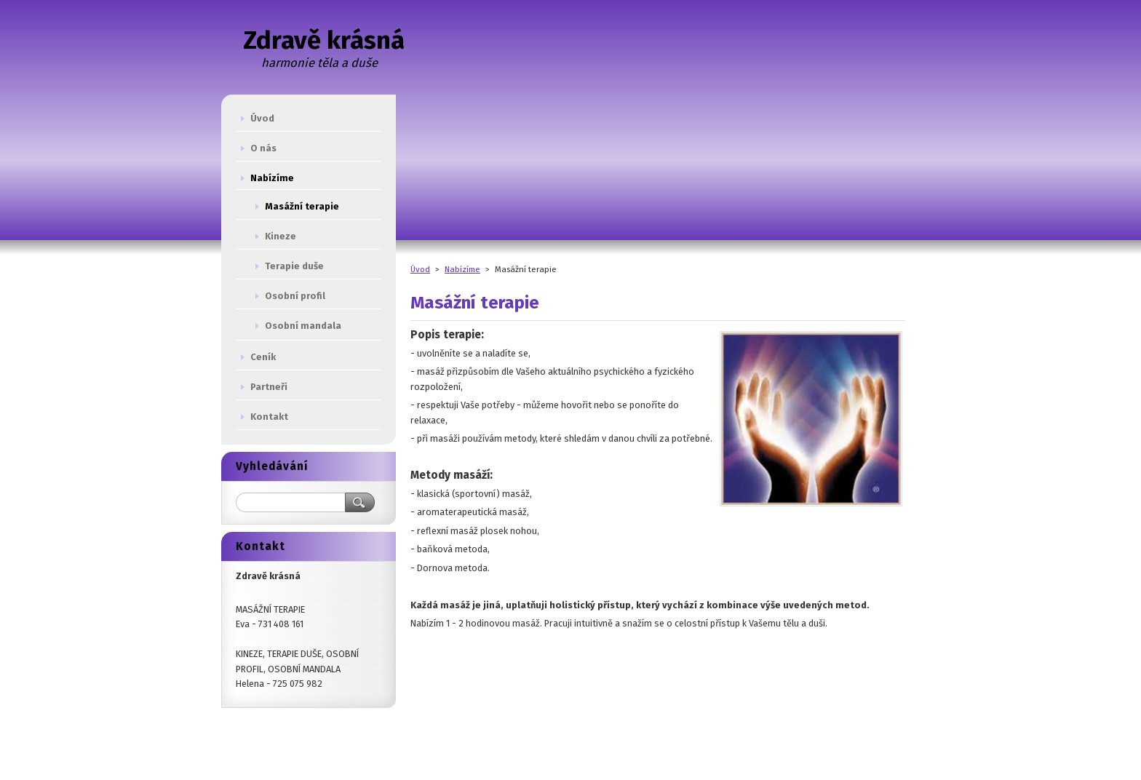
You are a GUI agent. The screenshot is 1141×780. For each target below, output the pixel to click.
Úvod (420, 269)
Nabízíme (462, 269)
